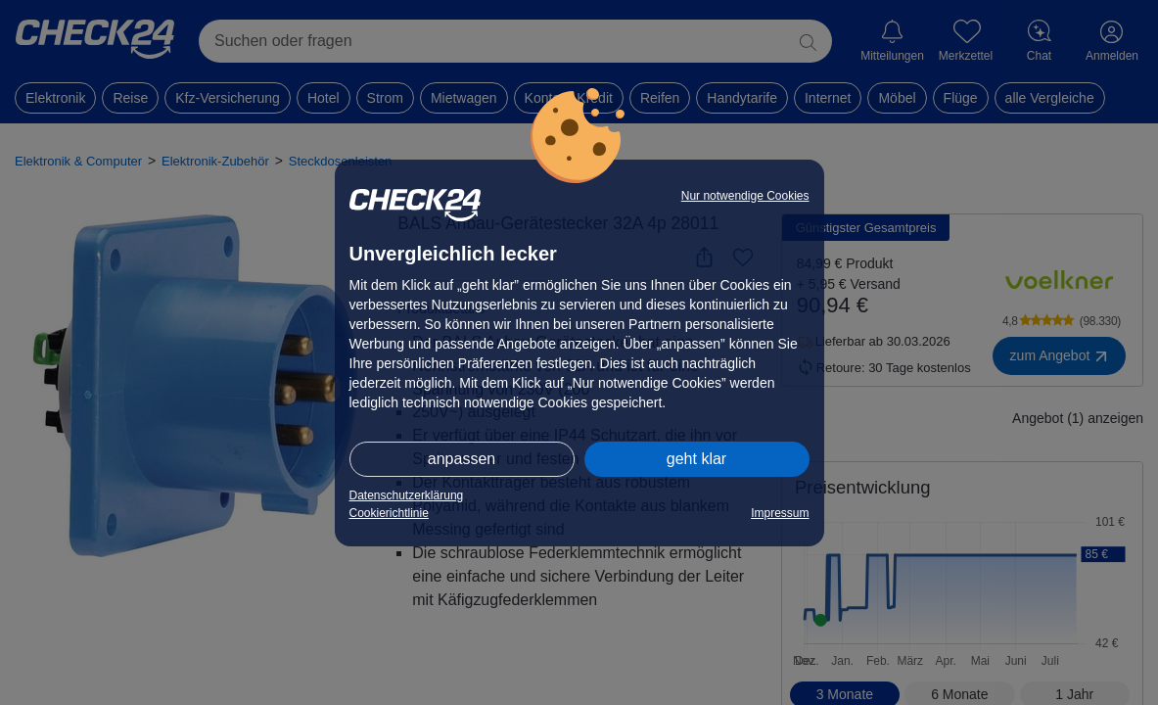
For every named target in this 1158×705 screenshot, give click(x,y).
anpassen (461, 458)
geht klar (696, 458)
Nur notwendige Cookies (745, 196)
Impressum (780, 513)
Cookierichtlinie (389, 513)
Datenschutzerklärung (406, 495)
